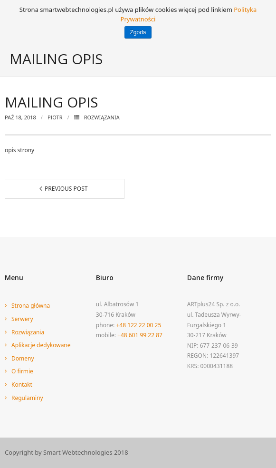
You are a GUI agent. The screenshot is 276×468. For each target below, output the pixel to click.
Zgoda (138, 32)
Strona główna (30, 306)
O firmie (22, 371)
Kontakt (21, 384)
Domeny (22, 358)
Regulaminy (27, 398)
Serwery (22, 319)
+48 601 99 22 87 (139, 335)
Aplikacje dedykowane (41, 345)
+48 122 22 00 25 (138, 325)
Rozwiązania (102, 117)
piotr (55, 117)
